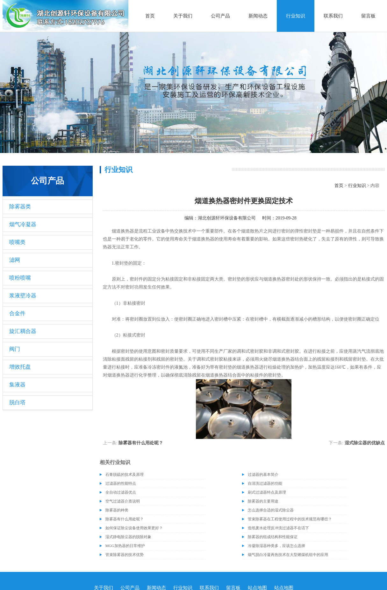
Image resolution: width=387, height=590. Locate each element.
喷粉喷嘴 (20, 278)
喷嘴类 (17, 242)
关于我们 (182, 15)
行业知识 (295, 15)
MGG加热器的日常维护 (125, 546)
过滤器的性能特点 (120, 483)
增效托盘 (20, 367)
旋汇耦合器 (22, 331)
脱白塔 (17, 402)
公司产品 (220, 15)
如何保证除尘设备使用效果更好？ (134, 528)
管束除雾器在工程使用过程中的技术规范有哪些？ (290, 519)
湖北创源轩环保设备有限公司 (227, 218)
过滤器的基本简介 (263, 474)
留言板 (368, 15)
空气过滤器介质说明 (122, 501)
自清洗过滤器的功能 (265, 483)
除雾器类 (20, 207)
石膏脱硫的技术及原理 (124, 474)
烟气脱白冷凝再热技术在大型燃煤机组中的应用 (288, 554)
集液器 (17, 385)
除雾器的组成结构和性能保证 (272, 537)
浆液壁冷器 (22, 296)
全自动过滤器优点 (120, 492)
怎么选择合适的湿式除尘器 (271, 510)
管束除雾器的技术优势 (124, 554)
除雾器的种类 (116, 510)
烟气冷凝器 (22, 224)
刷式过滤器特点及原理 (267, 492)
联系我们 (333, 15)
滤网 (14, 260)
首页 (150, 15)
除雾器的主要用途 (263, 501)
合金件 (17, 313)
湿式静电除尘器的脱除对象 (128, 537)
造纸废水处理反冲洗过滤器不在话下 (278, 528)
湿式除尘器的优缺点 (365, 443)
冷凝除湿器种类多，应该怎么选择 (276, 546)
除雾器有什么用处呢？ (140, 443)
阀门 (14, 349)
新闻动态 (258, 15)
